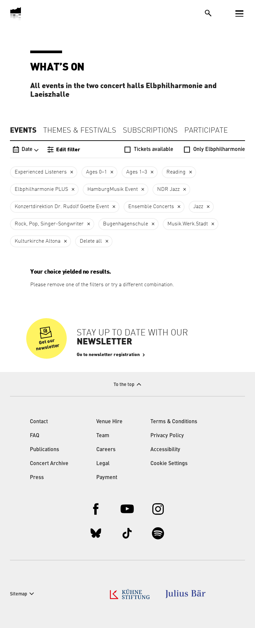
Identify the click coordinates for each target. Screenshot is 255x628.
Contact (39, 422)
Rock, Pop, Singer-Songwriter (49, 224)
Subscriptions (150, 130)
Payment (106, 477)
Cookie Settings (169, 463)
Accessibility (165, 449)
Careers (106, 449)
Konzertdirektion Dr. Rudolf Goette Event (62, 206)
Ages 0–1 (96, 172)
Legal (103, 463)
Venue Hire (109, 422)
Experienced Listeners (41, 172)
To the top (124, 384)
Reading (176, 172)
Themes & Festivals (79, 130)
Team (102, 436)
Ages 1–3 (136, 172)
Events (23, 130)
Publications (44, 449)
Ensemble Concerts (151, 206)
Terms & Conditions (173, 422)
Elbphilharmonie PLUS (41, 189)
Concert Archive (49, 463)
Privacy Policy (167, 436)
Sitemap (18, 594)
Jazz (198, 206)
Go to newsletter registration (108, 354)
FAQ (34, 436)
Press (37, 477)
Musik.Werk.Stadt (187, 224)
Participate (206, 130)
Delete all (91, 241)
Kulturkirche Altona (37, 241)
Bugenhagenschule (125, 224)
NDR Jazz (168, 189)
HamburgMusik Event (112, 189)
